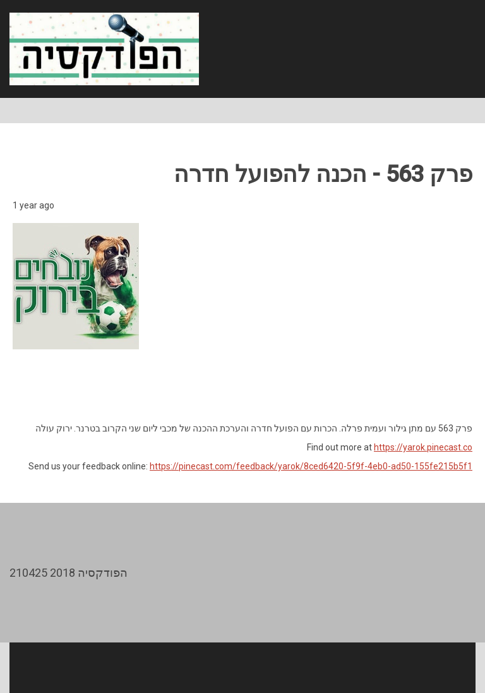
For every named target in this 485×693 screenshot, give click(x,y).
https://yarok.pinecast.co (423, 447)
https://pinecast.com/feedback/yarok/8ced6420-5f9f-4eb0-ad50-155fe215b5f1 (311, 466)
